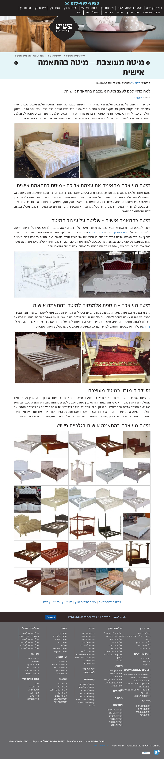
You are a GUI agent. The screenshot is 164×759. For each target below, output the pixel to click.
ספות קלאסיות (60, 636)
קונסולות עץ (92, 12)
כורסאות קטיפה (59, 664)
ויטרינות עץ (107, 8)
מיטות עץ (25, 8)
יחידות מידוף (33, 664)
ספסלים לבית (60, 699)
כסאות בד (62, 692)
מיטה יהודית (117, 685)
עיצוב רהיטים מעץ (85, 602)
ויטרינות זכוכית (116, 712)
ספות (120, 12)
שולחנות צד (117, 642)
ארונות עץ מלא (151, 12)
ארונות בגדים (33, 667)
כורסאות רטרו (60, 667)
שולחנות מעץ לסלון (114, 651)
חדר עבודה (34, 686)
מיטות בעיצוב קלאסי (113, 679)
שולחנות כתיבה (116, 645)
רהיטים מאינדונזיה (142, 695)
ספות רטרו (62, 642)
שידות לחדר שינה (87, 645)
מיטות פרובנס (116, 676)
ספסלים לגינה (60, 702)
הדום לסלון (62, 673)
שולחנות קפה (116, 639)
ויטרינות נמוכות (116, 722)
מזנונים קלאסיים (143, 706)
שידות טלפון (89, 663)
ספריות (35, 661)
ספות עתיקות (60, 651)
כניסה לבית (34, 689)
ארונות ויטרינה (32, 658)
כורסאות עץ (61, 670)
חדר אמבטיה (33, 699)
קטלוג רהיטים (144, 633)
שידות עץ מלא (88, 636)
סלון (37, 683)
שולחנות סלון (117, 648)
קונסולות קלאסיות (86, 687)
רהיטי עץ (67, 602)
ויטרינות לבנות (116, 719)
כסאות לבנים (61, 695)
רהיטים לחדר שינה (54, 56)
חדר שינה (34, 695)
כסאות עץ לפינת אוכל (29, 636)
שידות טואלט (89, 660)
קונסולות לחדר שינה (85, 699)
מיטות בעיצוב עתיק (114, 682)
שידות (147, 326)
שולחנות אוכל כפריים (29, 648)
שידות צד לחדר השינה (84, 657)
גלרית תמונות (144, 645)
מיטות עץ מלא (116, 670)
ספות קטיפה (61, 639)
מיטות (139, 98)
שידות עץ (40, 8)
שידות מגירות (88, 633)
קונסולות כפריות (87, 690)
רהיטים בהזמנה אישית (130, 8)
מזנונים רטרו (145, 715)
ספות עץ (63, 633)
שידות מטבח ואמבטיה (85, 654)
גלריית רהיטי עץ (143, 642)
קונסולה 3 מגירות (87, 696)
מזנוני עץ (55, 8)
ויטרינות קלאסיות (115, 709)
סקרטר (119, 660)
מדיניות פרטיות (101, 745)
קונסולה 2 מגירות (87, 693)
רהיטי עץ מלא (154, 8)
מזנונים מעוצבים (143, 712)
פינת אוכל (34, 692)
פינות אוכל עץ (89, 8)
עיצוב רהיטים (145, 648)
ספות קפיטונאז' (59, 648)
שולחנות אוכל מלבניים (29, 645)
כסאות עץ (62, 686)
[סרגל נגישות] (157, 753)
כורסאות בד (61, 661)
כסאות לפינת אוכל (58, 689)
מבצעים (147, 661)
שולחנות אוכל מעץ (30, 633)
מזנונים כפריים (144, 709)
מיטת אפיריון (121, 232)
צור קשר (147, 664)
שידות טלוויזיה (88, 642)
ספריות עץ (133, 12)
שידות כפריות (88, 639)
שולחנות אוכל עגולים (29, 642)
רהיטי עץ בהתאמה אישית (75, 56)
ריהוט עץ (135, 83)
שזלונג (64, 645)
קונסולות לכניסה (87, 684)
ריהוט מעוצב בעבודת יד (140, 680)
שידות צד (90, 648)
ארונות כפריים (32, 673)
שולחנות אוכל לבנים (30, 639)
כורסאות (108, 12)
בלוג (79, 12)
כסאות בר (62, 683)
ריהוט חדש (146, 658)
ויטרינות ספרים (116, 715)
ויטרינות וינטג (117, 725)
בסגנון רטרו (96, 232)
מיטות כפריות (116, 673)
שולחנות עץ (70, 8)
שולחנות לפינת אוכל (113, 633)
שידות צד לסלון (88, 651)
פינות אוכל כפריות (114, 636)
